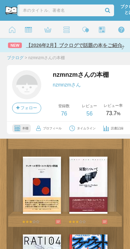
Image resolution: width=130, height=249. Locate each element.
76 (64, 114)
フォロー (26, 107)
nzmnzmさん (67, 84)
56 (89, 114)
